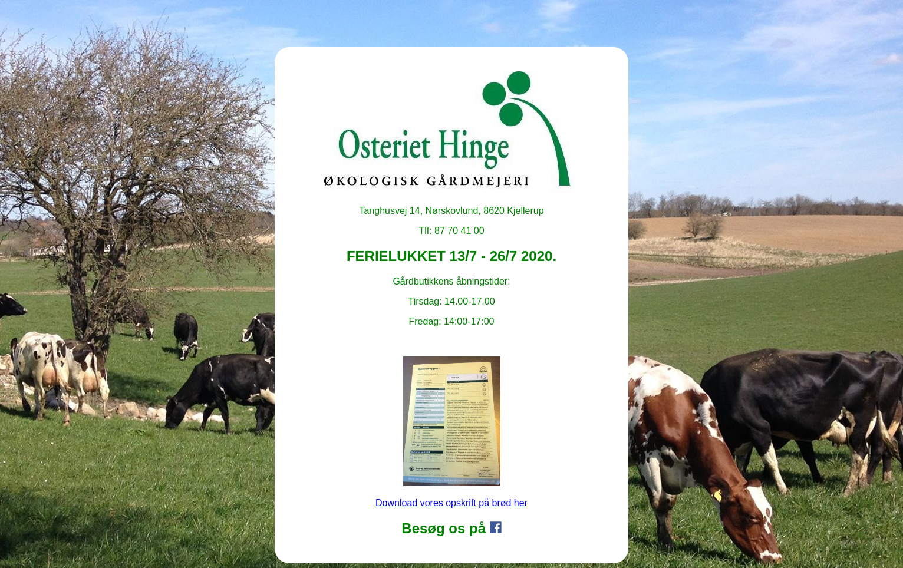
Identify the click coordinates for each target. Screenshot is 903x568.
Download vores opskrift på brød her (451, 503)
